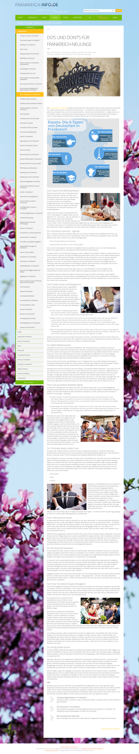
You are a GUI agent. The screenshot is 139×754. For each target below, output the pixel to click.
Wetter (49, 462)
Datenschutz (75, 747)
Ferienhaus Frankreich (51, 750)
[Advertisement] (84, 102)
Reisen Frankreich (87, 749)
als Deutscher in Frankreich (58, 108)
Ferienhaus (32, 17)
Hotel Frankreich (98, 749)
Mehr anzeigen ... (29, 382)
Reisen (20, 17)
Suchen (118, 10)
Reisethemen (38, 23)
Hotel (44, 17)
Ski (90, 17)
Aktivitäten (77, 17)
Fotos (65, 17)
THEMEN (29, 27)
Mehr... (115, 17)
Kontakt (62, 747)
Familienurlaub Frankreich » (110, 729)
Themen (55, 17)
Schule (91, 540)
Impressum (68, 747)
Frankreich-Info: (22, 23)
